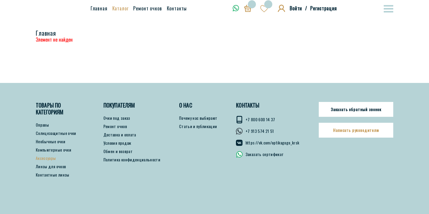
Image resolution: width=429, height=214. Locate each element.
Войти (296, 8)
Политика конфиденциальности (131, 160)
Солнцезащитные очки (56, 133)
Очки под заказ (116, 118)
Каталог (120, 8)
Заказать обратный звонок (356, 109)
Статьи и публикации (198, 126)
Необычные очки (50, 141)
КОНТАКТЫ (247, 105)
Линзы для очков (51, 166)
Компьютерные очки (53, 150)
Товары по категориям (49, 109)
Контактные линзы (52, 175)
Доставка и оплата (119, 135)
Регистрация (323, 8)
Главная (99, 8)
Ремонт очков (147, 8)
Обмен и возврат (118, 151)
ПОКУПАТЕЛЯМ (119, 105)
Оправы (42, 125)
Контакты (177, 8)
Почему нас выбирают (198, 118)
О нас (185, 105)
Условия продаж (117, 143)
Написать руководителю (356, 130)
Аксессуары (46, 158)
